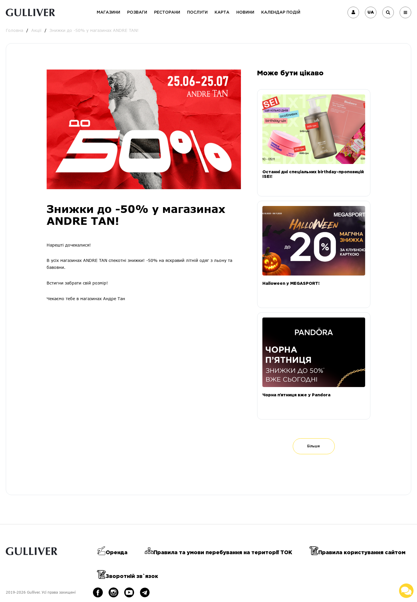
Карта (222, 12)
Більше (313, 446)
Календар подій (280, 12)
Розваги (137, 12)
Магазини (108, 12)
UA (370, 12)
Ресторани (167, 12)
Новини (245, 12)
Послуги (197, 12)
